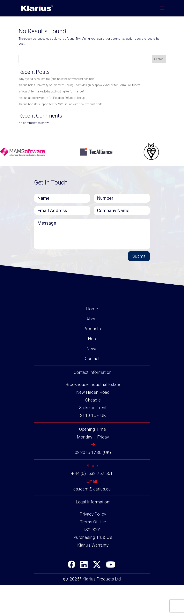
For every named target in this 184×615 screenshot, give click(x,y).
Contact (92, 388)
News (92, 378)
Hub (92, 368)
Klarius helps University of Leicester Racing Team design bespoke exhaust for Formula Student (79, 85)
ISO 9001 (92, 559)
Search (158, 59)
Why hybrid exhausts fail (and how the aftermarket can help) (57, 79)
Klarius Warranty (93, 575)
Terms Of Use (93, 552)
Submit (138, 256)
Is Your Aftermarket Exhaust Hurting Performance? (51, 91)
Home (92, 339)
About (92, 348)
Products (92, 359)
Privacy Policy (93, 544)
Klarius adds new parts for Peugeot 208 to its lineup (52, 97)
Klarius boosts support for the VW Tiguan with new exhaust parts (61, 104)
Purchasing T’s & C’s (92, 567)
